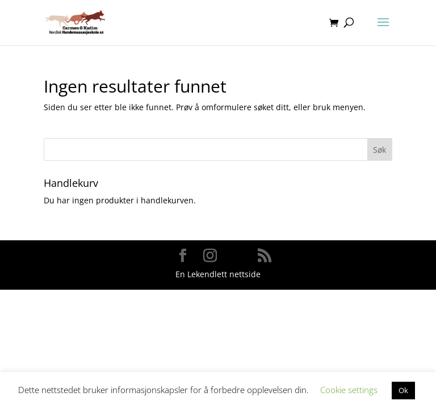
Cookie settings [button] (349, 389)
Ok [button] (403, 390)
